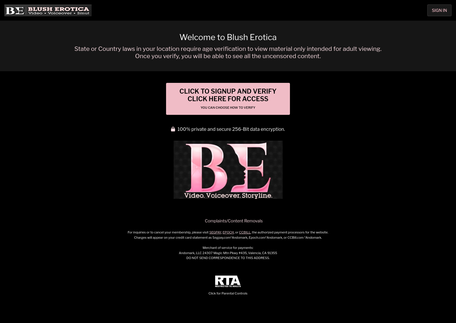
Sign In (439, 10)
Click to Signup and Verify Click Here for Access (228, 99)
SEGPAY (215, 232)
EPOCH (228, 232)
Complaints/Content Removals (234, 220)
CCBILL (245, 232)
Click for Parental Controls (228, 285)
